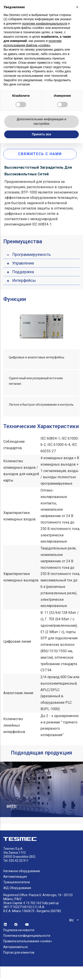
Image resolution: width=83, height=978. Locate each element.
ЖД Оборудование (17, 888)
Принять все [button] (41, 134)
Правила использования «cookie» (27, 941)
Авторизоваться (15, 947)
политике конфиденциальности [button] (44, 23)
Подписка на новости (18, 930)
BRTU (11, 806)
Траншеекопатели (16, 882)
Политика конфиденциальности (26, 935)
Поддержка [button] (23, 271)
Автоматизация (15, 876)
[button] (77, 7)
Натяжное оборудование (21, 871)
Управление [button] (23, 263)
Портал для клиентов (18, 952)
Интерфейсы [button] (24, 280)
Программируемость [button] (31, 254)
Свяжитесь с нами (40, 154)
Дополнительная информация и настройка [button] (41, 121)
